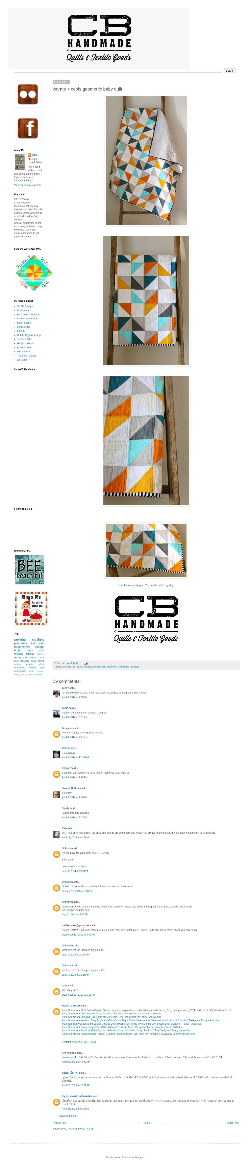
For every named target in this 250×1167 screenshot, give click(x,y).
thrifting (30, 654)
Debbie (66, 748)
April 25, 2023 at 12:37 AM (76, 1062)
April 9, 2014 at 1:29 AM (74, 777)
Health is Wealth (71, 1005)
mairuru (21, 331)
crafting (24, 674)
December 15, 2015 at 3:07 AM (78, 934)
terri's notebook (25, 343)
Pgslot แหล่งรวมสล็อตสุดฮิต (77, 1096)
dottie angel (23, 326)
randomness (22, 647)
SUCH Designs (25, 306)
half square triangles (82, 666)
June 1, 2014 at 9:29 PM (75, 871)
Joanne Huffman (71, 788)
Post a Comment (67, 1115)
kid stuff (37, 643)
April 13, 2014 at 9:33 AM (75, 837)
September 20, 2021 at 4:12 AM (79, 1042)
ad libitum (22, 359)
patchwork (112, 666)
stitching (18, 654)
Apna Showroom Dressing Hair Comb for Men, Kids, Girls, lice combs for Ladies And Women (111, 1013)
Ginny (65, 688)
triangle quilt (123, 666)
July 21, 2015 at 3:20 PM (75, 914)
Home (147, 1122)
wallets (39, 674)
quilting (38, 639)
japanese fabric (28, 661)
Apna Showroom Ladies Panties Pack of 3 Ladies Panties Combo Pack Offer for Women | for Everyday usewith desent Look (128, 1033)
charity (32, 657)
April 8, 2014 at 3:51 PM (75, 717)
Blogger (139, 1157)
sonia (65, 708)
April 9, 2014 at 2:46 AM (74, 797)
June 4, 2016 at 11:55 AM (75, 974)
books (31, 671)
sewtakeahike (24, 339)
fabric (41, 650)
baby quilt (66, 666)
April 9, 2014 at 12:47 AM (75, 757)
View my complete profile (27, 185)
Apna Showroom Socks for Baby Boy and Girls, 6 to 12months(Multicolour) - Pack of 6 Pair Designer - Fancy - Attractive (126, 1030)
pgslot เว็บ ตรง (70, 1072)
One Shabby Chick (27, 318)
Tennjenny (68, 728)
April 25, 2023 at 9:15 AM (75, 1108)
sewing (20, 639)
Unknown (67, 848)
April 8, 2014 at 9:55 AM (74, 697)
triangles (135, 666)
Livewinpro (67, 1057)
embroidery (19, 667)
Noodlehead (23, 310)
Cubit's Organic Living (29, 335)
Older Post (233, 1122)
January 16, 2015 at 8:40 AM (77, 891)
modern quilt (99, 666)
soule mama (23, 351)
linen (25, 657)
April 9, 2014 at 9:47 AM (74, 817)
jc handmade (24, 347)
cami (64, 985)
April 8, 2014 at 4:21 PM (75, 737)
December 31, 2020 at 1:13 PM (78, 994)
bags (30, 650)
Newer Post (60, 1122)
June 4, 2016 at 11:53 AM (75, 954)
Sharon (66, 768)
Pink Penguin (24, 322)
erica (35, 155)
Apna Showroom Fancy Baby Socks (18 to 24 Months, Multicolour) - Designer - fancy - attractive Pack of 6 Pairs (122, 1027)
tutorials (29, 664)
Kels (64, 828)
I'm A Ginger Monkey (28, 314)
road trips (32, 674)
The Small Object (26, 355)
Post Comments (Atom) (80, 1128)
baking (41, 664)
